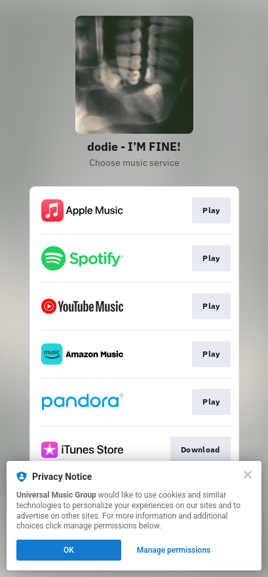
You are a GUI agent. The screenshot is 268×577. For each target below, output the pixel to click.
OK (69, 550)
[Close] (247, 474)
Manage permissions (174, 550)
